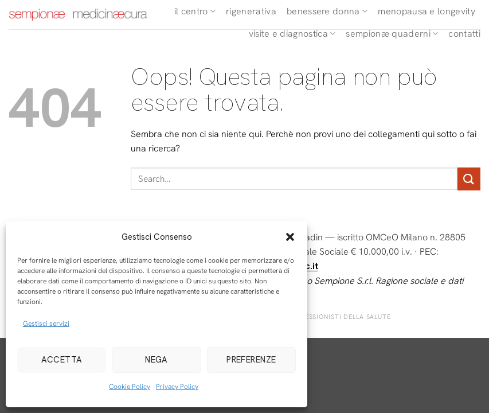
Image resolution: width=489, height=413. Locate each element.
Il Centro (195, 11)
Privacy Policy (177, 386)
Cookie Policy (129, 386)
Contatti (464, 34)
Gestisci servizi (46, 323)
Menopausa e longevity (426, 11)
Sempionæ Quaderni (392, 34)
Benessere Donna (327, 11)
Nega (156, 359)
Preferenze (251, 359)
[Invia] (468, 178)
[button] (290, 237)
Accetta (62, 359)
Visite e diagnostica (292, 34)
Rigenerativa (251, 11)
